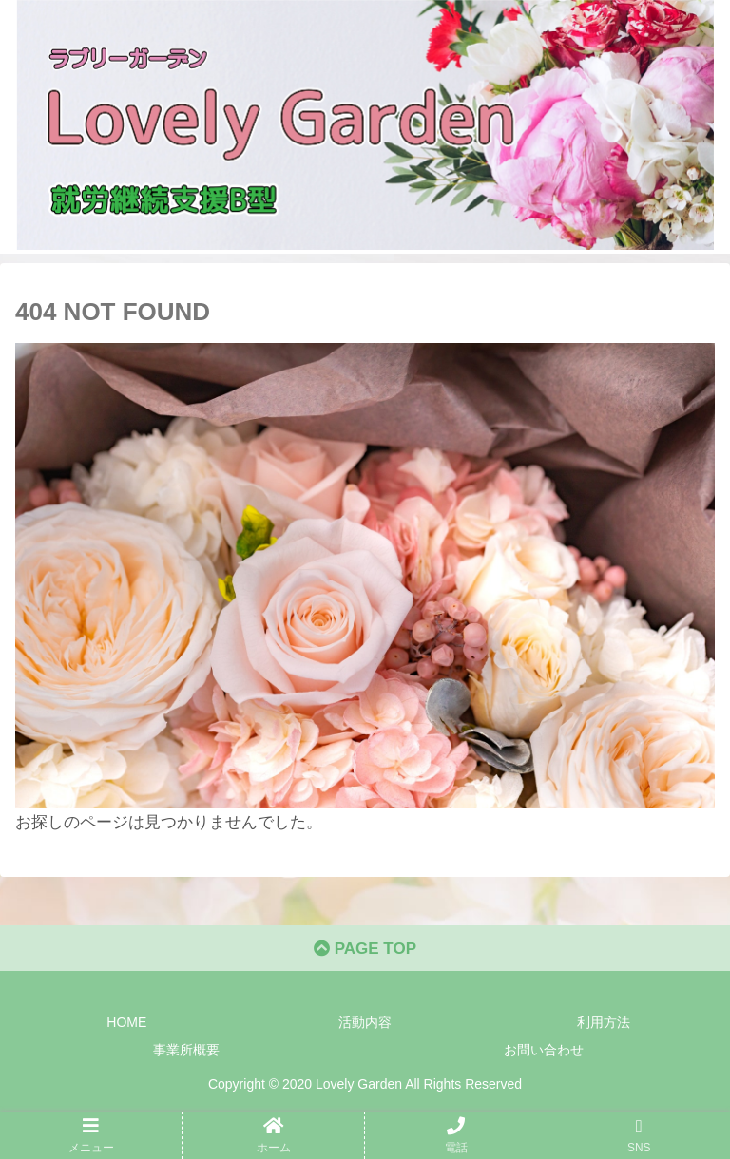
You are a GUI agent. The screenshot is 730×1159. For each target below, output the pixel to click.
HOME (126, 1022)
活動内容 (365, 1022)
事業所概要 (186, 1049)
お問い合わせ (544, 1049)
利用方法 (603, 1022)
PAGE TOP (365, 949)
